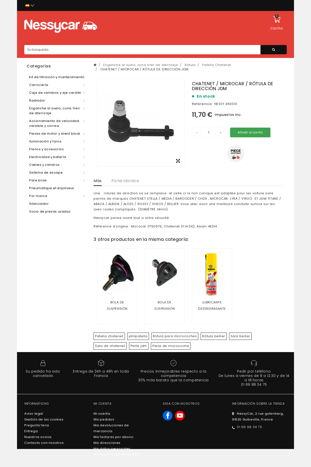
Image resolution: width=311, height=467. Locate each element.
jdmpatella (138, 336)
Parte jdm (138, 346)
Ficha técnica (125, 181)
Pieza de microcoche (170, 346)
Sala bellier (240, 336)
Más (98, 181)
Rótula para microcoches (175, 336)
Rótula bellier (213, 336)
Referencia (202, 104)
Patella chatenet (109, 336)
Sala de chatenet (110, 346)
